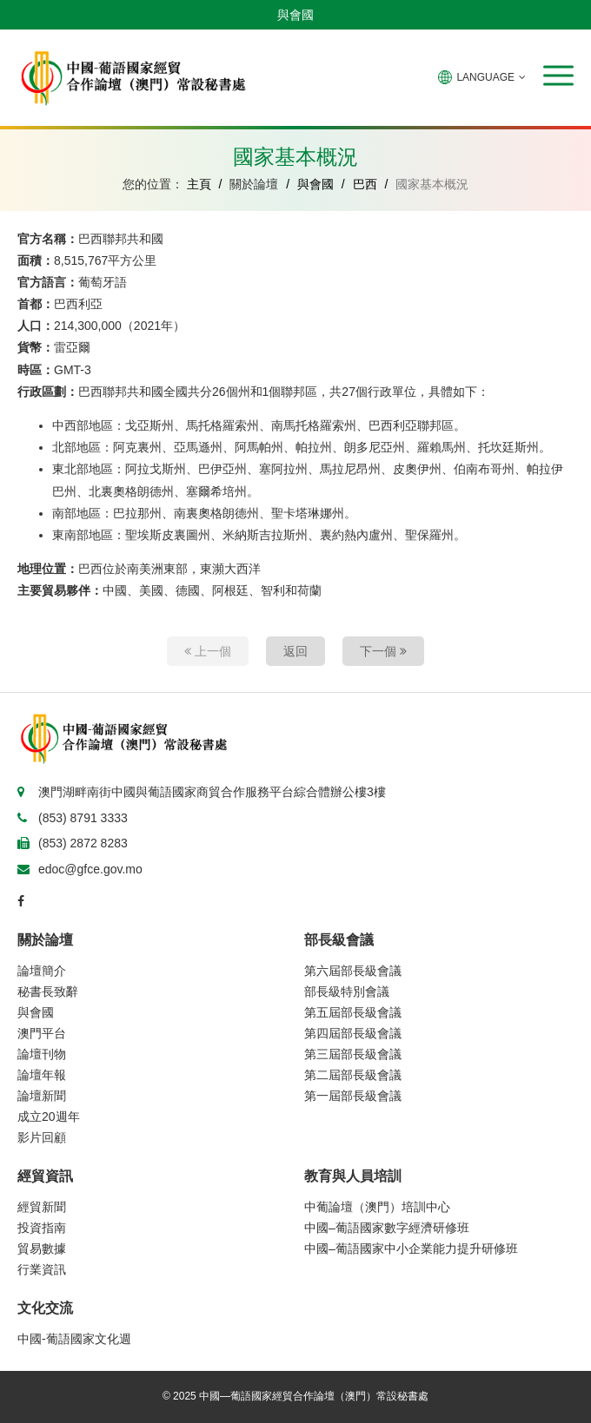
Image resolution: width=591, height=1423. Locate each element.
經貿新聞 (41, 1207)
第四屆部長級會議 (353, 1033)
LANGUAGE (482, 77)
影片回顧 (41, 1137)
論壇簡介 (41, 971)
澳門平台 (41, 1033)
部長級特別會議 (346, 991)
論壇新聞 (41, 1096)
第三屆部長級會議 (353, 1054)
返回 (295, 651)
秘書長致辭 (47, 991)
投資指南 (41, 1228)
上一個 (207, 651)
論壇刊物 (41, 1054)
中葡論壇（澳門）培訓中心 (377, 1207)
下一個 (383, 651)
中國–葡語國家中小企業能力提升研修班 (411, 1248)
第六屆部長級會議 (353, 971)
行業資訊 (41, 1269)
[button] (558, 75)
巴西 (365, 184)
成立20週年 (48, 1116)
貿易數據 (41, 1248)
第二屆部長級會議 (353, 1075)
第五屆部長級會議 (353, 1012)
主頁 (199, 184)
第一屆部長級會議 (353, 1096)
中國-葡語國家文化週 (74, 1339)
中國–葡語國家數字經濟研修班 (386, 1228)
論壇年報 (41, 1075)
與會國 (295, 15)
